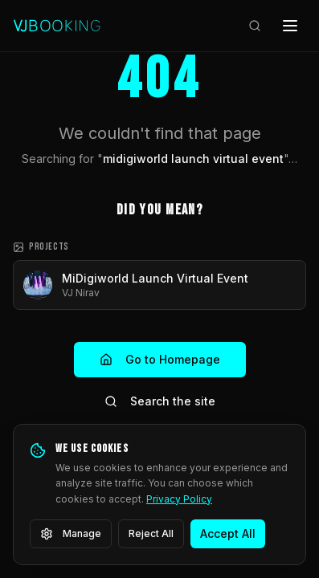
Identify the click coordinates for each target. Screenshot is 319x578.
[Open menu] (290, 26)
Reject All (151, 533)
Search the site (159, 401)
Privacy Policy (179, 499)
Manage (70, 533)
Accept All (228, 533)
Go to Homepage (160, 359)
